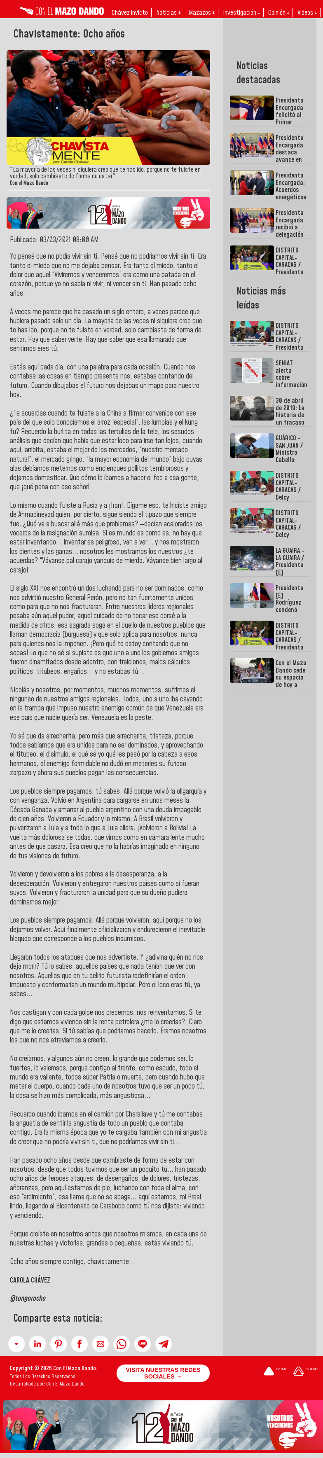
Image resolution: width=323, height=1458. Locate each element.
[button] (16, 1344)
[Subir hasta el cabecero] (305, 1372)
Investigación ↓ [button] (241, 12)
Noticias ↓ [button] (168, 12)
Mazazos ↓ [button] (202, 12)
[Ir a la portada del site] (276, 1372)
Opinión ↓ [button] (278, 12)
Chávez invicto (130, 12)
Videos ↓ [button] (307, 12)
